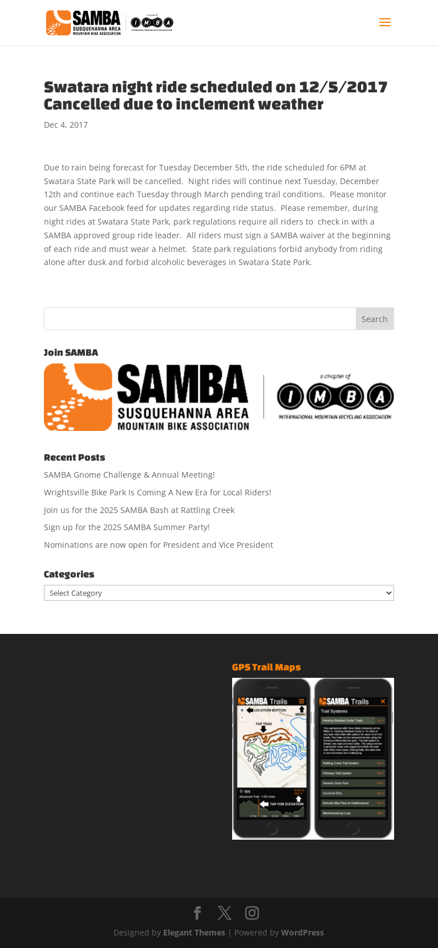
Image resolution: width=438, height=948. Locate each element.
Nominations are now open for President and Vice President (158, 544)
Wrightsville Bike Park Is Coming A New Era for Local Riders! (157, 492)
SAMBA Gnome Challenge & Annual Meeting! (129, 474)
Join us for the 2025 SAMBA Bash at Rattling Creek (139, 509)
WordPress (302, 932)
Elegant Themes (194, 932)
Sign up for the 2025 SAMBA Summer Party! (127, 527)
